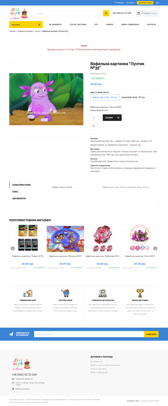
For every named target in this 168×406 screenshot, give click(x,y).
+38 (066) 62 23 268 (121, 13)
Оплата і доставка (78, 25)
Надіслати (151, 334)
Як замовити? (55, 25)
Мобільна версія (23, 389)
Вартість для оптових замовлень (105, 365)
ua (157, 3)
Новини (109, 25)
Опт (96, 25)
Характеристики (21, 185)
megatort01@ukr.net (24, 379)
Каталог (16, 25)
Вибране (120, 3)
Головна (12, 31)
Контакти (130, 3)
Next (155, 248)
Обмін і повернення (130, 25)
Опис (15, 192)
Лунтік (37, 31)
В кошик (109, 118)
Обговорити (19, 198)
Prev (13, 248)
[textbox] (69, 13)
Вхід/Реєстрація (145, 3)
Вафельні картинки (25, 31)
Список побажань (93, 126)
